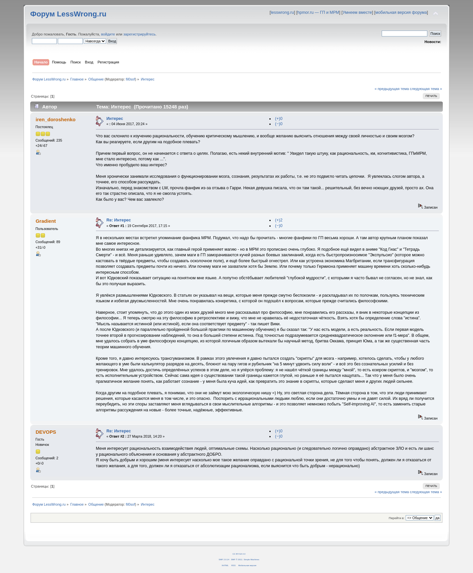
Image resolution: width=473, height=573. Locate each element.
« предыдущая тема (391, 89)
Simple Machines (251, 559)
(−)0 (278, 124)
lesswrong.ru (282, 12)
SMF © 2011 (236, 559)
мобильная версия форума (401, 12)
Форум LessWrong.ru (68, 14)
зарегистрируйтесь (139, 34)
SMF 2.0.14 (224, 559)
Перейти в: (396, 518)
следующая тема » (426, 89)
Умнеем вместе (357, 12)
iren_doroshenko (55, 119)
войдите (108, 34)
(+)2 (278, 220)
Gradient (45, 221)
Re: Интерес (118, 220)
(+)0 (278, 118)
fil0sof (130, 79)
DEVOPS (45, 432)
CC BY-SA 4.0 (239, 554)
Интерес (114, 118)
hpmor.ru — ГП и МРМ (318, 12)
